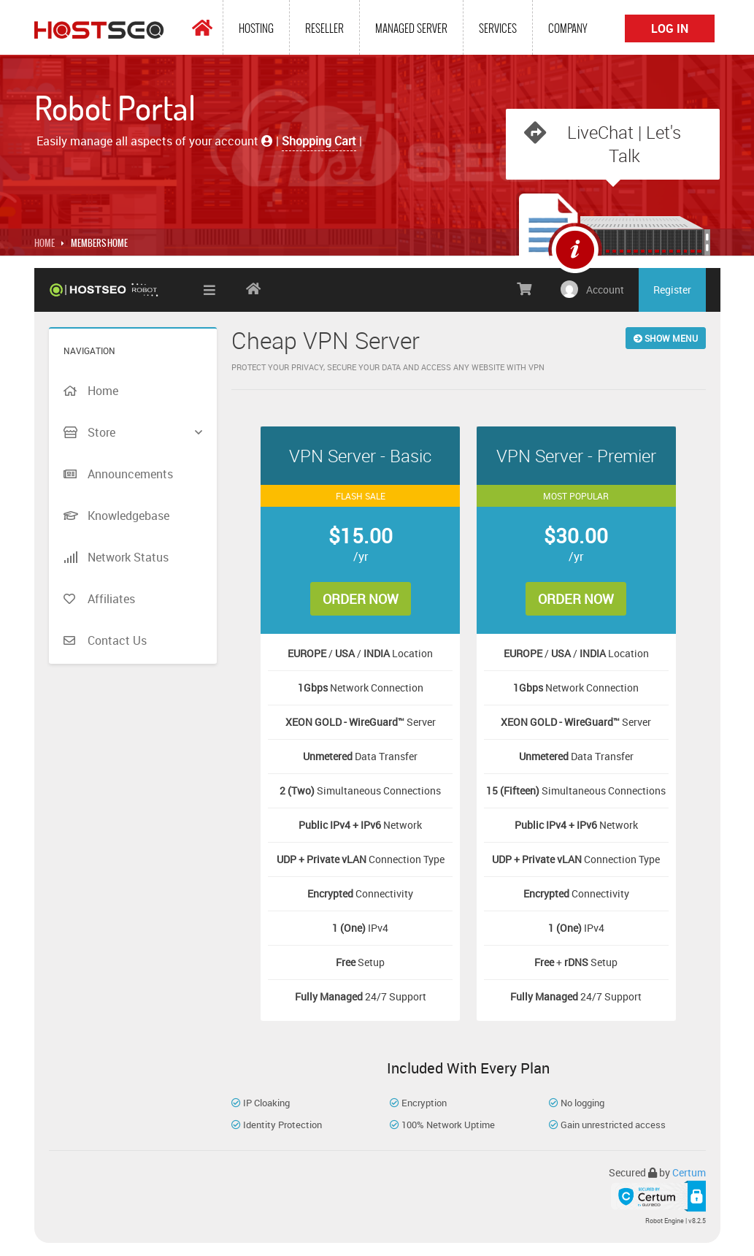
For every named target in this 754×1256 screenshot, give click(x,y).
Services (498, 28)
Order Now (361, 600)
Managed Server (411, 28)
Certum (689, 1174)
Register (672, 291)
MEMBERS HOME (99, 244)
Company (568, 28)
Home (44, 244)
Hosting (256, 28)
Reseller (324, 28)
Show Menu (666, 339)
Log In (669, 28)
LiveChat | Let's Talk (625, 143)
